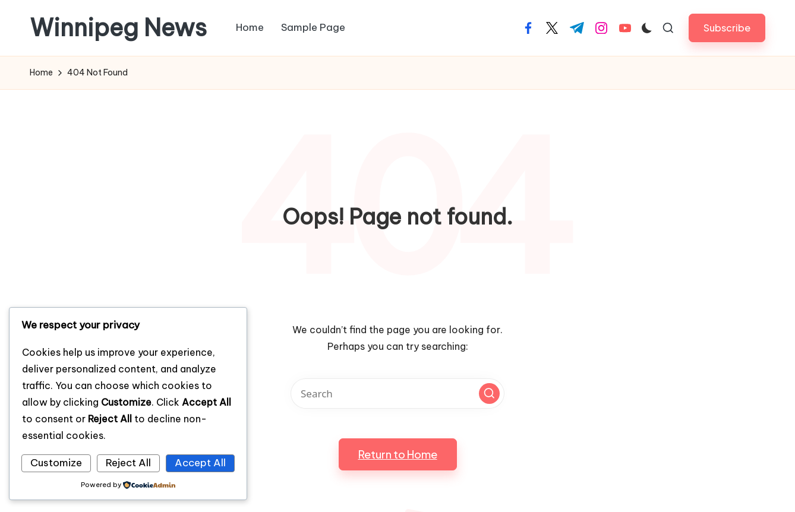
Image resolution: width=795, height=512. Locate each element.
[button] (727, 28)
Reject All (128, 462)
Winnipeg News (118, 28)
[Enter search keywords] (397, 393)
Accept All (200, 462)
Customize (56, 462)
